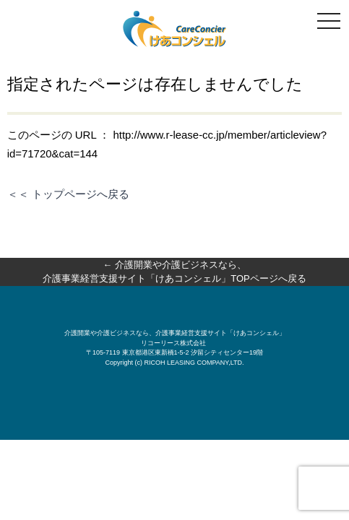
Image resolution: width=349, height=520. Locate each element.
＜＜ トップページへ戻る (68, 194)
